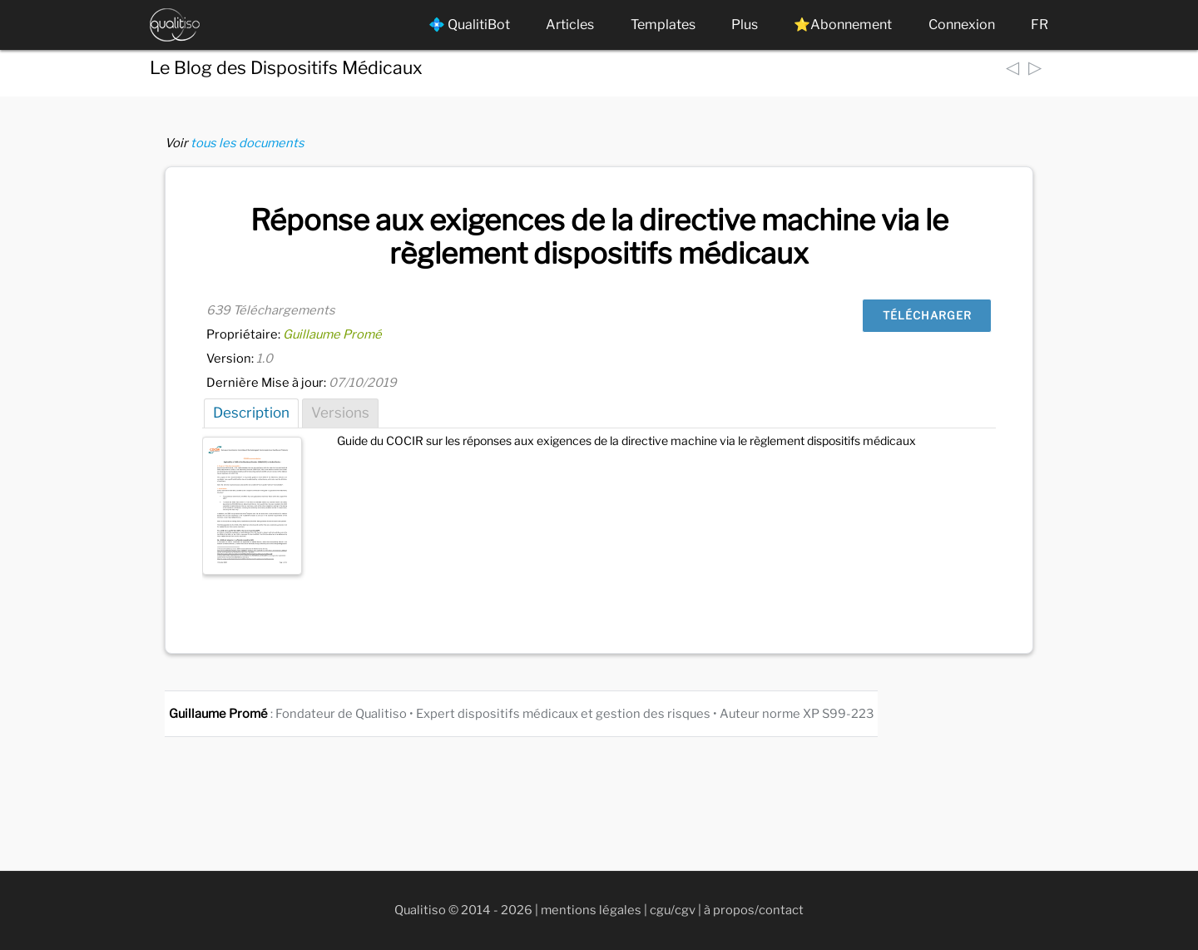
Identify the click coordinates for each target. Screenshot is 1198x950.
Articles (570, 24)
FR (1039, 24)
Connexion (961, 24)
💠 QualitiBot (469, 24)
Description (251, 412)
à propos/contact (754, 910)
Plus (744, 24)
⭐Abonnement (843, 24)
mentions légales (591, 910)
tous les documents (247, 143)
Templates (663, 24)
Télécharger (927, 315)
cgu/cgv (673, 910)
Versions (340, 412)
